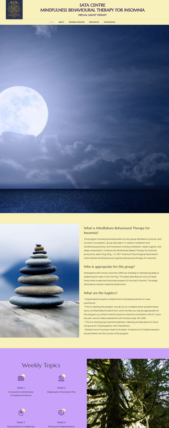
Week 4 (61, 422)
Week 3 (21, 422)
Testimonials (109, 22)
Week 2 (61, 387)
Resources (94, 22)
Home (51, 22)
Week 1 (21, 387)
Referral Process (76, 22)
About (61, 22)
